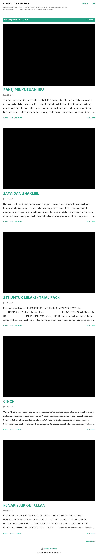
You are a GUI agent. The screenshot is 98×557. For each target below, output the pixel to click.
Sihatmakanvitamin (16, 3)
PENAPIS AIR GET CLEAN (24, 505)
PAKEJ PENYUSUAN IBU (23, 89)
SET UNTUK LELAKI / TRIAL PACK (31, 297)
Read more (91, 118)
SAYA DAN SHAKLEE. (21, 193)
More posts (90, 541)
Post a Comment (16, 118)
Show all (90, 20)
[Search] (85, 3)
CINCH (9, 401)
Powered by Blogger (49, 549)
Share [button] (5, 118)
